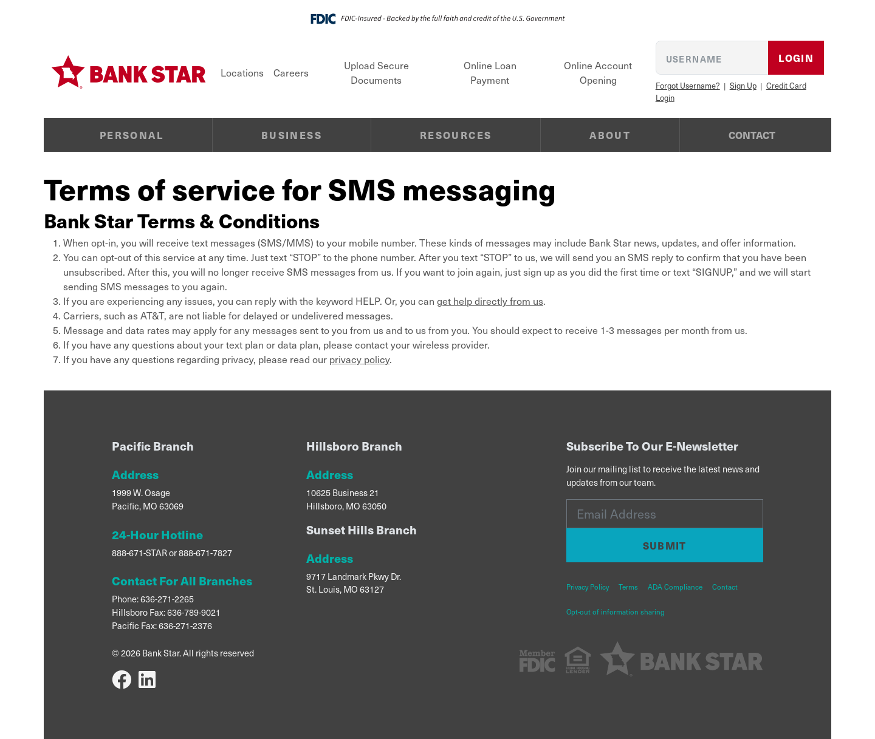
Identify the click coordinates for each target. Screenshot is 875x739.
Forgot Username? (688, 85)
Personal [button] (131, 135)
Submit (665, 545)
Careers (291, 72)
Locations (242, 72)
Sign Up (743, 85)
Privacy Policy (587, 587)
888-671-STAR (139, 552)
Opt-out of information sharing (615, 612)
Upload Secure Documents (376, 72)
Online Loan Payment (490, 72)
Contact (752, 135)
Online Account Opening (598, 72)
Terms (628, 587)
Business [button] (291, 135)
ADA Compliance (675, 587)
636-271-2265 (167, 598)
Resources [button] (456, 135)
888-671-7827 (205, 552)
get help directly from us (490, 300)
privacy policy (359, 359)
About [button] (610, 135)
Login (796, 57)
